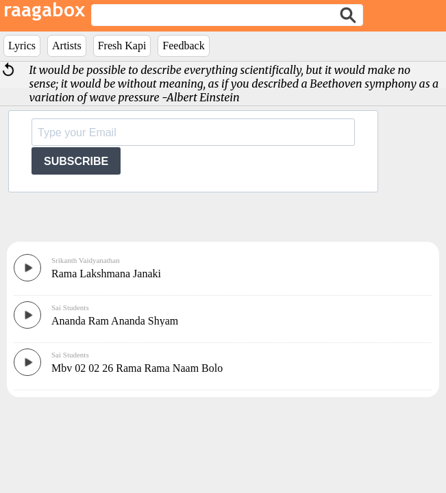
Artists (67, 45)
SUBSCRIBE (76, 161)
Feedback (183, 45)
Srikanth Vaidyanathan (85, 260)
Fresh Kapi (122, 45)
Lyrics (22, 45)
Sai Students (70, 307)
